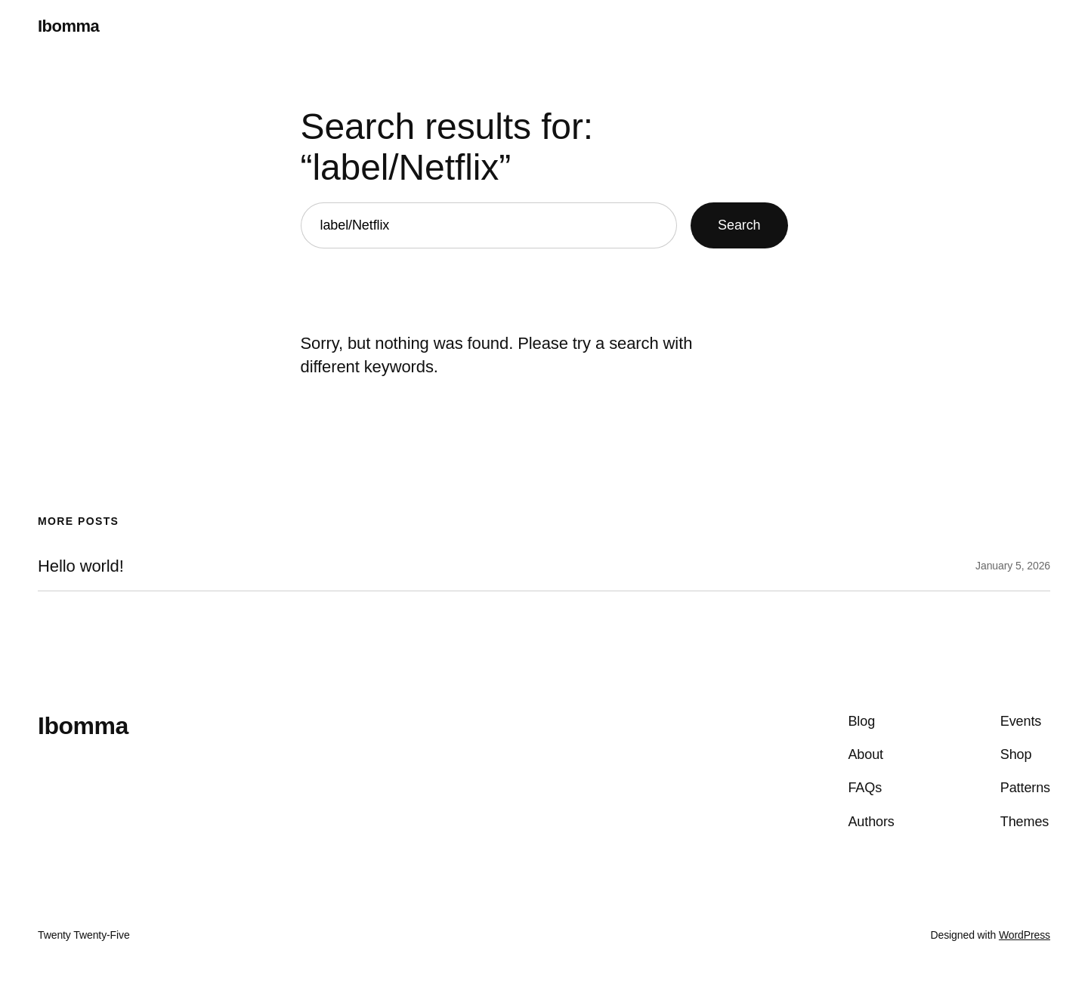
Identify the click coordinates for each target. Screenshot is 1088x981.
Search (739, 225)
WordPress (1024, 935)
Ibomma (68, 26)
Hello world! (81, 566)
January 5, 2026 (1012, 566)
